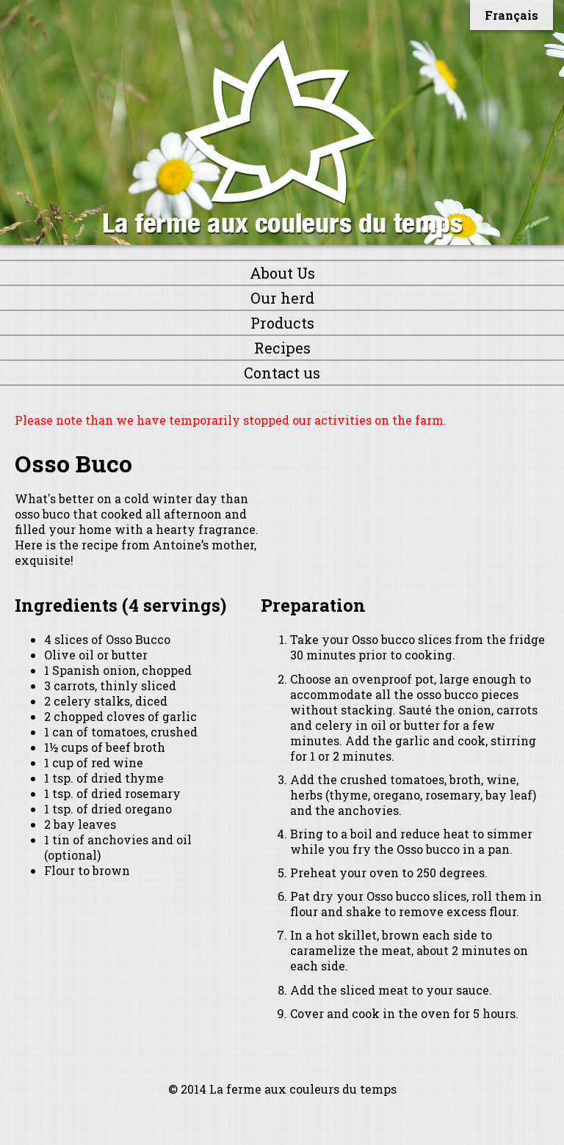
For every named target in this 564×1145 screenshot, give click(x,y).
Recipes (282, 347)
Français (511, 15)
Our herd (282, 297)
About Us (282, 272)
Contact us (282, 372)
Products (282, 322)
